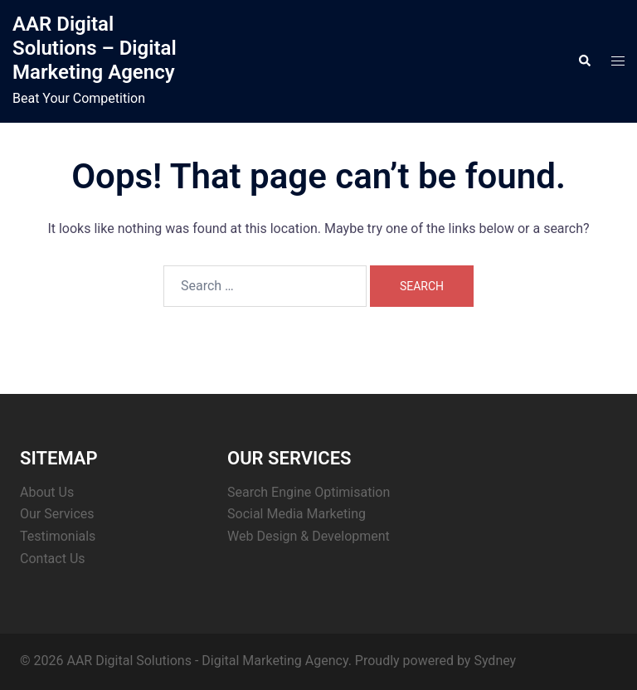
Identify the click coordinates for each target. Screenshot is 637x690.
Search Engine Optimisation (308, 492)
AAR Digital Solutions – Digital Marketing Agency (94, 48)
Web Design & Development (308, 536)
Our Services (57, 514)
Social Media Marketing (296, 514)
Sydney (495, 660)
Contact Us (52, 558)
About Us (47, 492)
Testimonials (57, 536)
